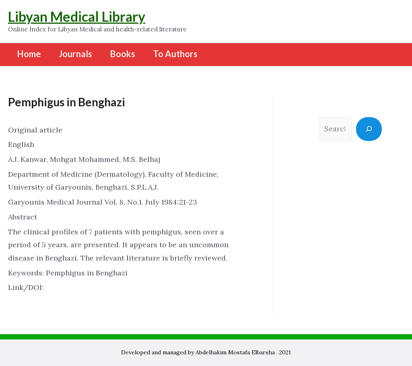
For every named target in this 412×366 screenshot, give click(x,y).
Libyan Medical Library (76, 16)
